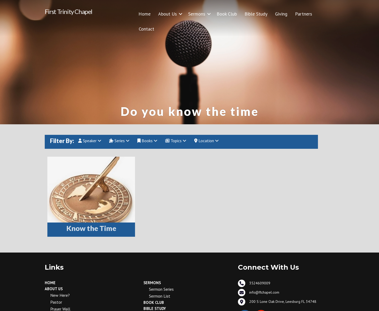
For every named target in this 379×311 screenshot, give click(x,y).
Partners (303, 14)
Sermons (196, 14)
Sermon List (159, 296)
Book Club (227, 14)
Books (147, 140)
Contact (146, 29)
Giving (281, 14)
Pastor (56, 302)
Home (144, 14)
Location (206, 140)
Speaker (89, 140)
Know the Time (91, 228)
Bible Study (256, 14)
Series (119, 140)
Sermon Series (161, 289)
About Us (167, 14)
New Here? (60, 295)
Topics (175, 140)
